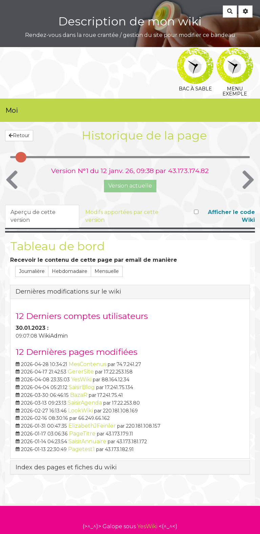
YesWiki (147, 526)
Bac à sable (195, 52)
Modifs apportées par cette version (121, 216)
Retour (19, 135)
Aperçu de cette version (33, 216)
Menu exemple (235, 52)
